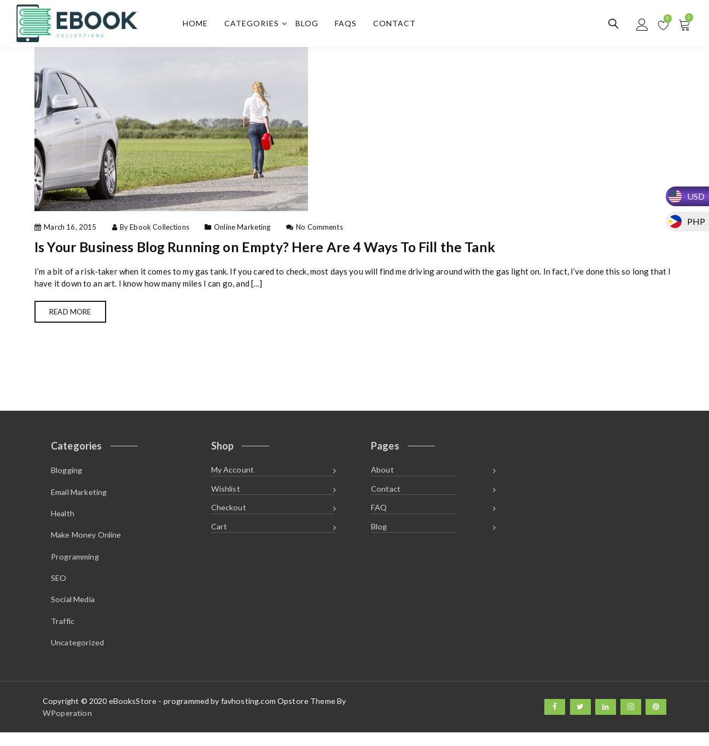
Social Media (73, 610)
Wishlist (225, 495)
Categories (255, 25)
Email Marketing (79, 497)
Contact (397, 25)
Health (62, 519)
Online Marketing (242, 229)
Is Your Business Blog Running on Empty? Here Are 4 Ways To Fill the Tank (289, 249)
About (382, 475)
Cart (219, 536)
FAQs (349, 25)
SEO (58, 588)
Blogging (66, 475)
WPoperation (67, 726)
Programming (75, 565)
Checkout (228, 515)
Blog (310, 25)
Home (198, 25)
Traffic (62, 633)
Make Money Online (86, 542)
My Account (232, 475)
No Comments (319, 229)
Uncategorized (77, 656)
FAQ (379, 515)
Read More (74, 315)
